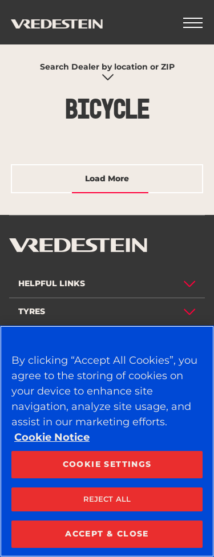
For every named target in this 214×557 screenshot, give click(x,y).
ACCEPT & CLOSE (107, 533)
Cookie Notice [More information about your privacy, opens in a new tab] (52, 437)
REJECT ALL (107, 498)
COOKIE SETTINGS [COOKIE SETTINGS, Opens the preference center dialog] (107, 464)
